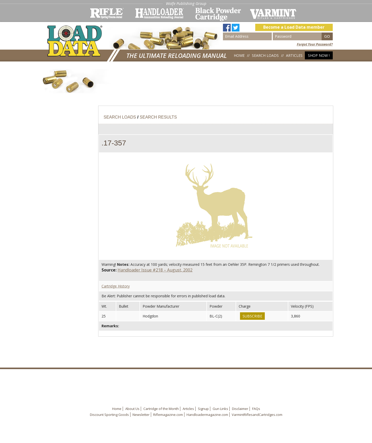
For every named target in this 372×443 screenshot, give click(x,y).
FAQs (256, 408)
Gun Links (220, 408)
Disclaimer (240, 408)
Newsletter (141, 414)
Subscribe (252, 316)
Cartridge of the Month (161, 408)
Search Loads (265, 55)
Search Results (158, 117)
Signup (203, 408)
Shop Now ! (319, 55)
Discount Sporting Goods (109, 414)
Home (239, 55)
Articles (294, 55)
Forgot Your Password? (315, 44)
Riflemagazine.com (168, 414)
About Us (132, 408)
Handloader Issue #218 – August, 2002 (155, 270)
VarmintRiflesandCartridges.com (257, 414)
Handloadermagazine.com (207, 414)
